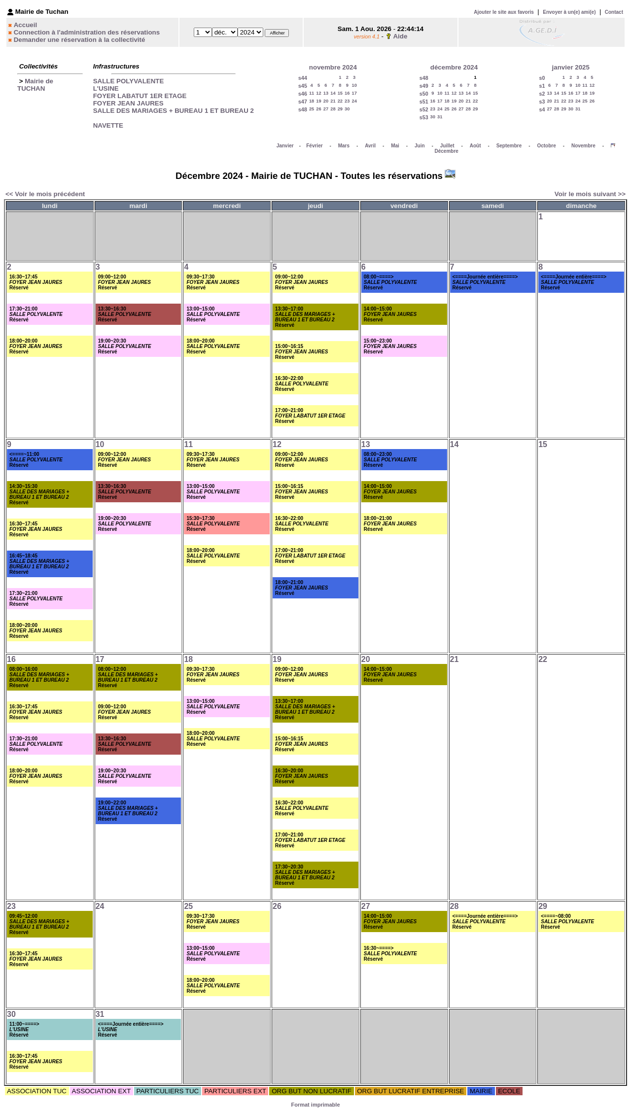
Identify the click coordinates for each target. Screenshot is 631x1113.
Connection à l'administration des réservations (87, 32)
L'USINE (106, 88)
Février (314, 145)
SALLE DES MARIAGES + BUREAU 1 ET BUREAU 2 (173, 110)
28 (332, 108)
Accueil (25, 25)
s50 (424, 94)
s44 (302, 78)
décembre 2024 (454, 67)
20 (325, 101)
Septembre (509, 145)
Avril (370, 145)
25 (311, 108)
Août (475, 145)
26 (318, 108)
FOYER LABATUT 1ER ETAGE (140, 96)
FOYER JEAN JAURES (128, 103)
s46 (302, 94)
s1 (542, 86)
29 (340, 108)
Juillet (447, 145)
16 (347, 93)
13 (325, 93)
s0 (542, 78)
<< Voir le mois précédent (45, 194)
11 (311, 93)
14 (332, 93)
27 (325, 108)
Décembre (446, 151)
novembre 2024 (333, 67)
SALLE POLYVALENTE (128, 81)
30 (347, 108)
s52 (424, 109)
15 (340, 93)
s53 (424, 117)
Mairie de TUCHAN (35, 84)
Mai (395, 145)
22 (340, 101)
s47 (302, 101)
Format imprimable (315, 1105)
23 (347, 101)
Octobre (546, 145)
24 (354, 101)
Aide (400, 36)
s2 (542, 94)
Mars (344, 145)
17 (354, 93)
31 (439, 116)
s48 (302, 109)
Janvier (285, 145)
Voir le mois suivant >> (590, 194)
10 (354, 85)
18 (311, 101)
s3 (542, 101)
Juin (420, 145)
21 (332, 101)
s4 (542, 109)
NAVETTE (108, 125)
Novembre (583, 145)
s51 (424, 101)
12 (318, 93)
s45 (302, 86)
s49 (424, 86)
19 (318, 101)
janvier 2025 (571, 67)
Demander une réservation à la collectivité (79, 39)
